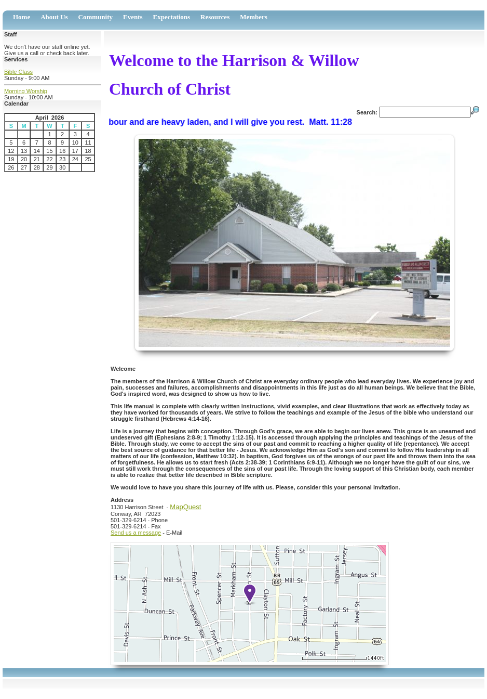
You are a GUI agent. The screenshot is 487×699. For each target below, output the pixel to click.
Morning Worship (25, 91)
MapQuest (185, 507)
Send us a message (136, 532)
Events (133, 17)
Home (21, 17)
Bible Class (18, 72)
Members (253, 17)
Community (95, 17)
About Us (53, 17)
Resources (214, 17)
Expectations (172, 17)
